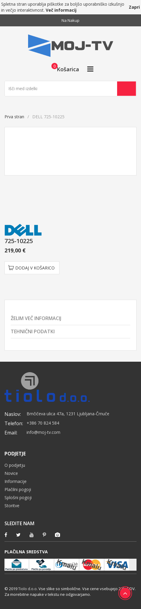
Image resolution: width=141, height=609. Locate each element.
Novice (11, 473)
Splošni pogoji (18, 497)
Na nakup (70, 20)
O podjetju (14, 465)
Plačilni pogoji (17, 489)
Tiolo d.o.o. (28, 588)
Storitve (11, 505)
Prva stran (14, 116)
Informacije (15, 481)
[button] (63, 69)
